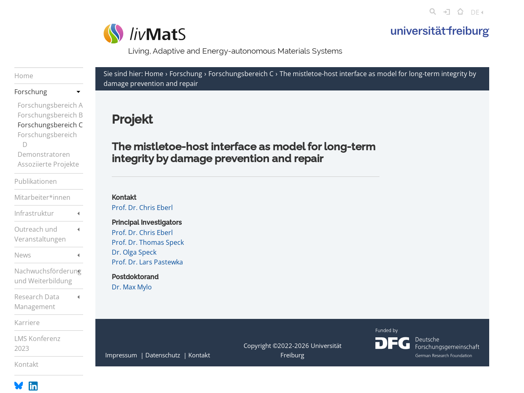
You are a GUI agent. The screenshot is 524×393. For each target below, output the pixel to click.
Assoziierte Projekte (48, 164)
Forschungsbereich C (50, 124)
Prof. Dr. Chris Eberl (142, 207)
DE (477, 12)
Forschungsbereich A (50, 105)
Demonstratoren (44, 154)
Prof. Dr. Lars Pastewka (147, 262)
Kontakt (199, 355)
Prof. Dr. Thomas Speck (148, 242)
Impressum (121, 355)
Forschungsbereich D (47, 139)
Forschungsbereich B (50, 115)
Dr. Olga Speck (134, 252)
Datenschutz (162, 355)
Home (155, 73)
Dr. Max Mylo (132, 286)
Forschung (186, 73)
